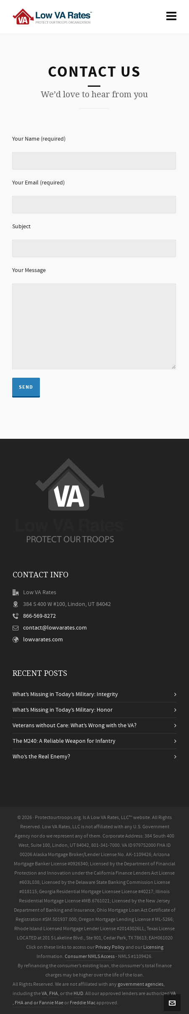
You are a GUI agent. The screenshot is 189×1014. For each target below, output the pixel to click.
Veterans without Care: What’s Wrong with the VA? (74, 725)
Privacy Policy (110, 947)
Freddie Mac (82, 1003)
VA (44, 993)
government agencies (140, 984)
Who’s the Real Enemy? (41, 756)
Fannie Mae (51, 1003)
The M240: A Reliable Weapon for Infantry (64, 741)
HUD (78, 993)
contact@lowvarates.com (55, 628)
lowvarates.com (43, 639)
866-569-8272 (39, 616)
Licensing (153, 947)
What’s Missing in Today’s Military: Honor (63, 710)
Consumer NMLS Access (90, 956)
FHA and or (26, 1003)
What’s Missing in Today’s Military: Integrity (65, 694)
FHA (53, 993)
